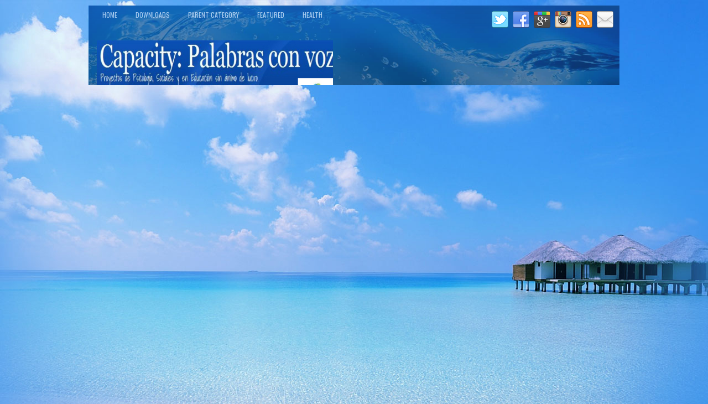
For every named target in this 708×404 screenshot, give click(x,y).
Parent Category (213, 14)
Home (109, 14)
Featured (270, 14)
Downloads (153, 14)
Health (312, 14)
